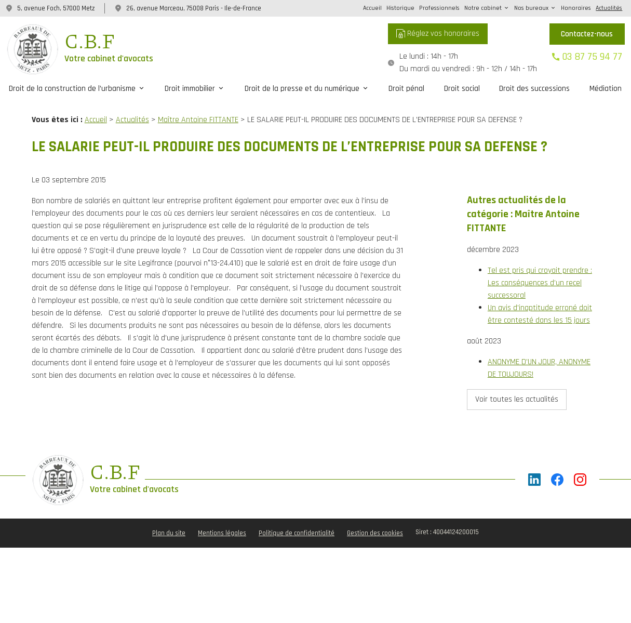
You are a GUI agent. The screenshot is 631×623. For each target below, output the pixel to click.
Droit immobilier (190, 88)
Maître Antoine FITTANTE (198, 119)
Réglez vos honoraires (437, 33)
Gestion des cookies (375, 511)
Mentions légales (222, 511)
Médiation (605, 88)
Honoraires (576, 8)
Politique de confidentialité (296, 511)
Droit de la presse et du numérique (302, 88)
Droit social (462, 88)
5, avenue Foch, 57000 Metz (56, 8)
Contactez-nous (587, 34)
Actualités (609, 8)
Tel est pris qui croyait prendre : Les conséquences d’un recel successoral (540, 264)
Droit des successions (534, 88)
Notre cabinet (483, 8)
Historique (400, 8)
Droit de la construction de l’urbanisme (72, 88)
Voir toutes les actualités (516, 380)
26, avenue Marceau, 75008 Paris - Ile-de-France (193, 8)
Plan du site (168, 511)
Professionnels (439, 8)
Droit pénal (406, 88)
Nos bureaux (531, 8)
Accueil (372, 8)
